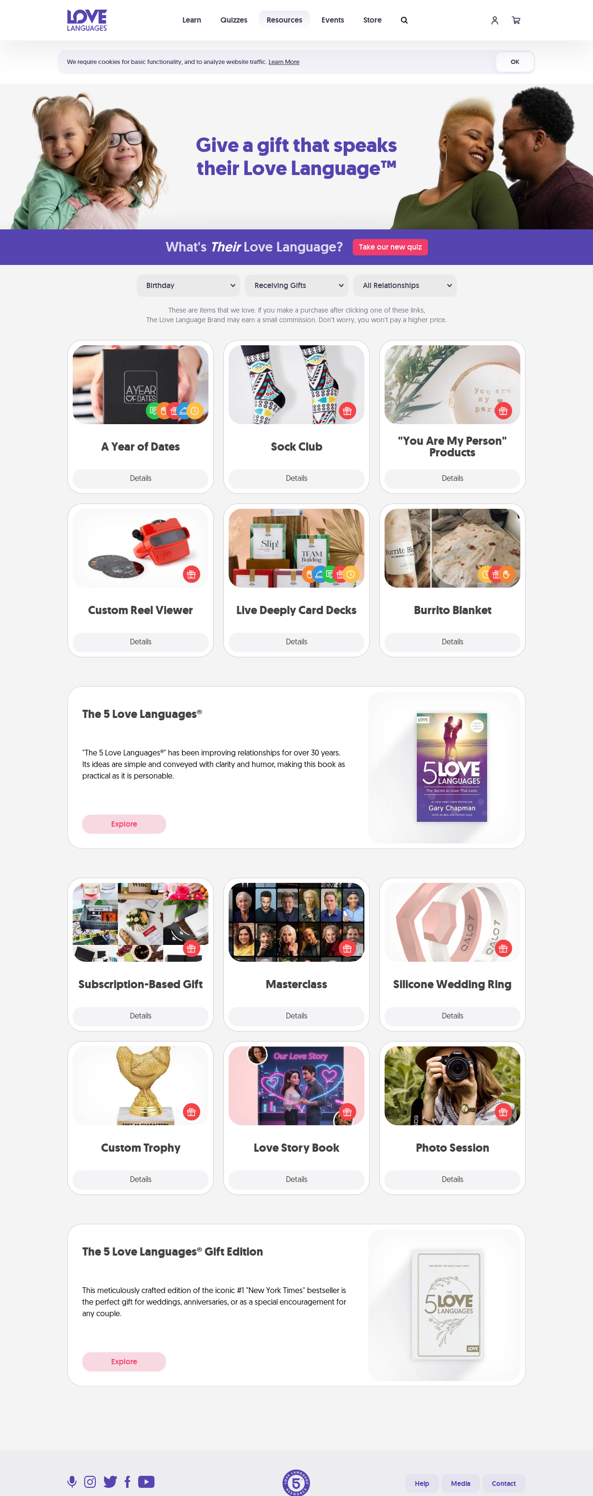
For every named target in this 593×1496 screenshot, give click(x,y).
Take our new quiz (390, 247)
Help (422, 1483)
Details (141, 479)
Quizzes (233, 20)
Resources (284, 20)
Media (460, 1483)
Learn (191, 20)
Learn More (284, 62)
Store (372, 20)
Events (333, 20)
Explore (124, 824)
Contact (504, 1483)
